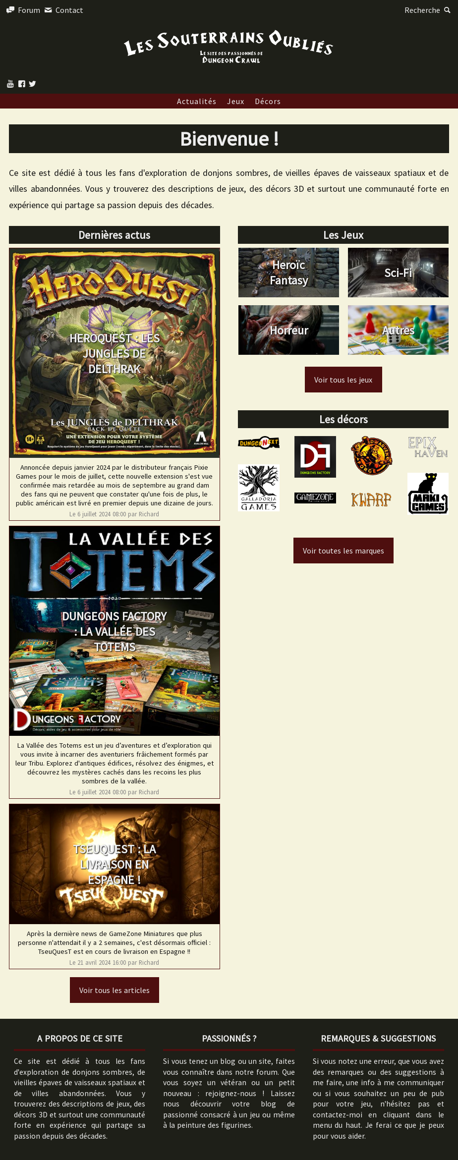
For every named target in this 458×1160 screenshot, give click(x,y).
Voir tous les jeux (343, 380)
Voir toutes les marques (343, 550)
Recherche (428, 10)
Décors (268, 101)
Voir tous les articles (114, 990)
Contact (62, 10)
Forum (22, 10)
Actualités (197, 101)
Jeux (235, 101)
